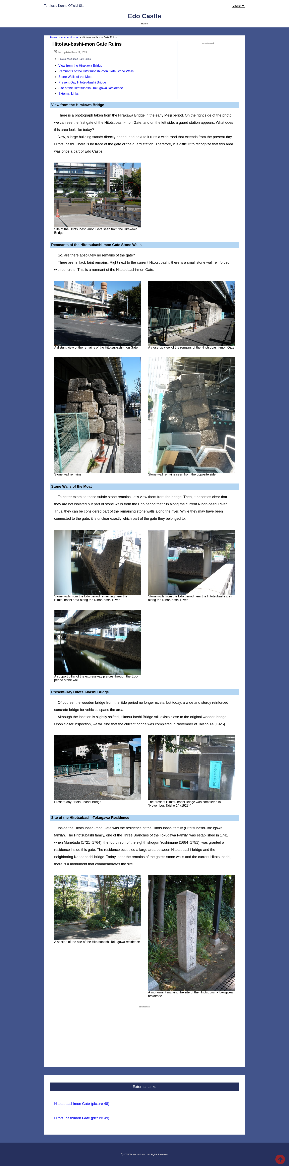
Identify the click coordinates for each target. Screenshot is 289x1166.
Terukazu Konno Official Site (64, 5)
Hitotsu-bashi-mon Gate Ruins (74, 59)
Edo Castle (144, 16)
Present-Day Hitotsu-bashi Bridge (82, 82)
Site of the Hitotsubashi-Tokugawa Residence (90, 88)
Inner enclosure (69, 37)
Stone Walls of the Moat (75, 76)
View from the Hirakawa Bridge (80, 65)
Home (144, 23)
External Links (68, 93)
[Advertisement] (208, 70)
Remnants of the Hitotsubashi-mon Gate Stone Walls (96, 71)
